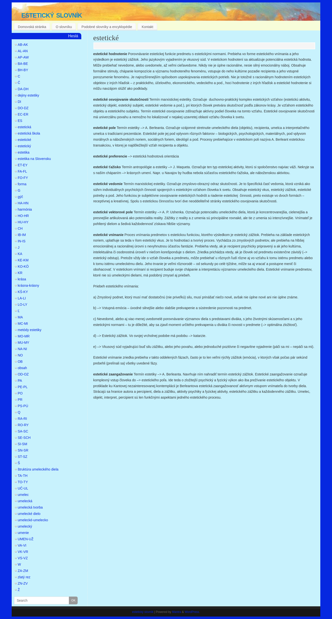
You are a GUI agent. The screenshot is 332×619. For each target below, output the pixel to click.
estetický (24, 146)
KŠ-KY (23, 292)
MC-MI (23, 323)
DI (19, 102)
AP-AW (23, 57)
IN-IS (22, 241)
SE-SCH (24, 438)
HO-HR (23, 216)
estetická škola (29, 133)
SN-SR (23, 450)
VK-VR (23, 552)
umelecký (25, 526)
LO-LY (22, 304)
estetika (23, 152)
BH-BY (23, 70)
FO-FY (23, 178)
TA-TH (23, 476)
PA (20, 381)
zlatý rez (24, 577)
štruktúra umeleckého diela (38, 469)
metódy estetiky (29, 330)
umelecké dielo (29, 514)
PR (20, 400)
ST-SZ (23, 457)
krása (22, 279)
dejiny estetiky (28, 95)
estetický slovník (51, 15)
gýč (20, 197)
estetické (106, 38)
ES (20, 121)
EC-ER (23, 114)
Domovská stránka (32, 27)
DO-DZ (23, 108)
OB (20, 362)
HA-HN (23, 203)
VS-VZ (23, 558)
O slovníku (64, 27)
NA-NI (22, 349)
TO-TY (23, 482)
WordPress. (192, 612)
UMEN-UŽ (26, 539)
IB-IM (22, 235)
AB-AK (23, 45)
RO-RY (23, 425)
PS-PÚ (23, 406)
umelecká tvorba (30, 507)
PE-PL (23, 387)
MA (20, 317)
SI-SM (22, 444)
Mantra (176, 612)
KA (20, 254)
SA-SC (23, 431)
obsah (22, 368)
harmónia (25, 209)
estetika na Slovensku (34, 159)
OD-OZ (23, 374)
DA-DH (23, 89)
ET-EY (23, 165)
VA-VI (22, 545)
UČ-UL (23, 488)
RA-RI (22, 419)
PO (20, 393)
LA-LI (22, 298)
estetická (24, 127)
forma (22, 184)
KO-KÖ (23, 266)
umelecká (25, 501)
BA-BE (23, 64)
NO (20, 355)
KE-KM (23, 260)
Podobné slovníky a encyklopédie (107, 27)
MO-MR (24, 336)
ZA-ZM (23, 571)
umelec (23, 495)
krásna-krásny (28, 285)
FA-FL (22, 171)
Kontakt (147, 27)
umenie (23, 533)
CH (20, 228)
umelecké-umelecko (33, 520)
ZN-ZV (23, 583)
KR (20, 273)
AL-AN (23, 51)
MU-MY (23, 342)
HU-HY (23, 222)
